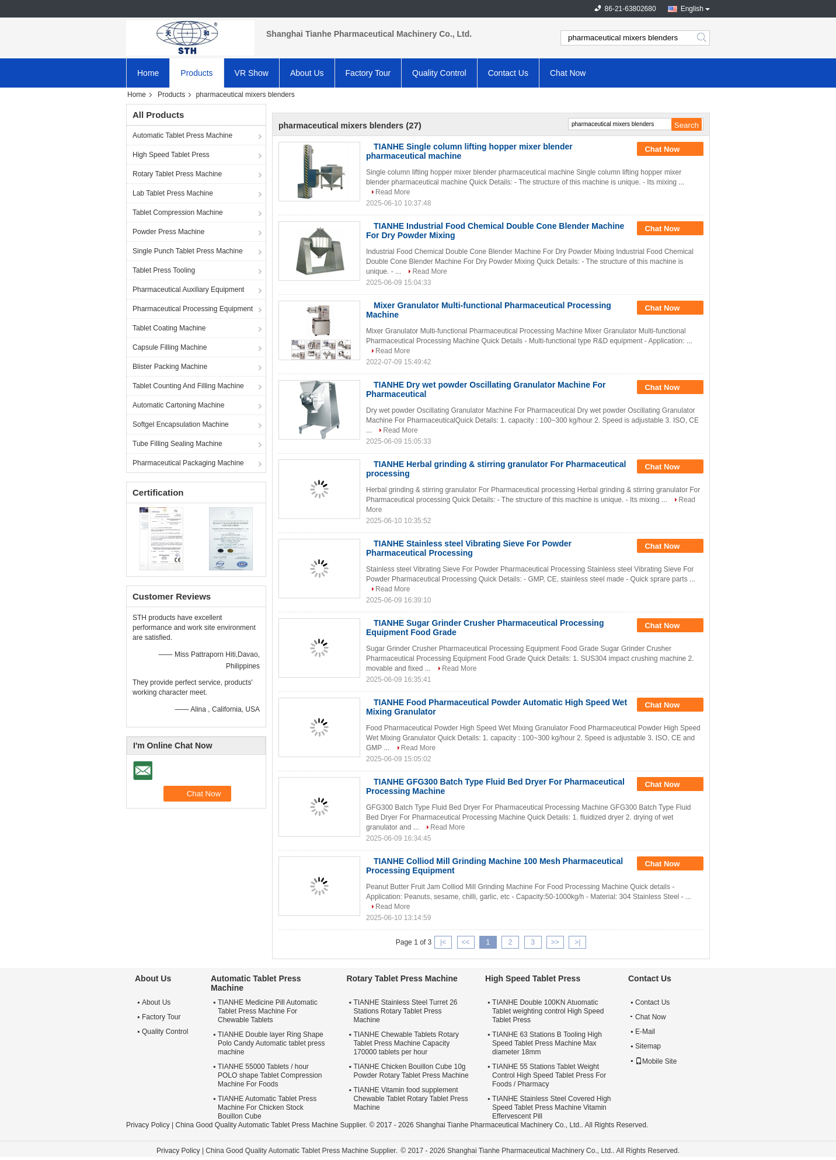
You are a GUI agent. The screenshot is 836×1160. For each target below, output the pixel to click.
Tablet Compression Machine (178, 212)
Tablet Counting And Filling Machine (188, 386)
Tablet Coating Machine (169, 328)
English (692, 9)
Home (148, 73)
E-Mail (645, 1031)
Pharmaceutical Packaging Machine (188, 463)
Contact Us (508, 73)
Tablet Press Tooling (164, 270)
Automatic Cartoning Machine (178, 405)
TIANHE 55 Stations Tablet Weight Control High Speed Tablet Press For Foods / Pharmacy (549, 1075)
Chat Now (568, 73)
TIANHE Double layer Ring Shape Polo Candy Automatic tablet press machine (271, 1043)
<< (465, 942)
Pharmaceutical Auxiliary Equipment (188, 289)
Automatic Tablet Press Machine (182, 135)
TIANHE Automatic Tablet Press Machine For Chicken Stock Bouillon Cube (267, 1107)
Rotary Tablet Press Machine (177, 174)
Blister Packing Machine (170, 367)
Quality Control (439, 73)
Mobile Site (656, 1061)
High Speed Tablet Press (171, 155)
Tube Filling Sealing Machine (177, 444)
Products (196, 73)
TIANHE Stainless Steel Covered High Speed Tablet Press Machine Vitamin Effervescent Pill (551, 1107)
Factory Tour (368, 73)
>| (577, 942)
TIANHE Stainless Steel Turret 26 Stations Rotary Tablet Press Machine (405, 1011)
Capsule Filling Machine (170, 347)
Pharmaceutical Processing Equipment (193, 309)
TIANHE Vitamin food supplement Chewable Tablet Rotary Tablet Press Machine (410, 1099)
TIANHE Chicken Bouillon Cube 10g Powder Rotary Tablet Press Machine (410, 1071)
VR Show (252, 73)
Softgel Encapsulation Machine (181, 424)
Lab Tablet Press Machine (173, 193)
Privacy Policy (148, 1125)
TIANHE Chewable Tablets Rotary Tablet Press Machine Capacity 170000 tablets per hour (406, 1043)
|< (443, 942)
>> (555, 942)
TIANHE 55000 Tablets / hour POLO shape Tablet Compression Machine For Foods (270, 1075)
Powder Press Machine (168, 232)
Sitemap (648, 1046)
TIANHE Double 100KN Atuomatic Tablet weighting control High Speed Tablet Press (548, 1011)
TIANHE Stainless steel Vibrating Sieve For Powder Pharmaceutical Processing (469, 548)
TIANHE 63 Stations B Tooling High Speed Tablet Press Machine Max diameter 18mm (547, 1043)
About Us (307, 73)
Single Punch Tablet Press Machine (188, 251)
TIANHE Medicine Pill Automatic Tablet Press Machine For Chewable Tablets (268, 1011)
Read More (392, 192)
